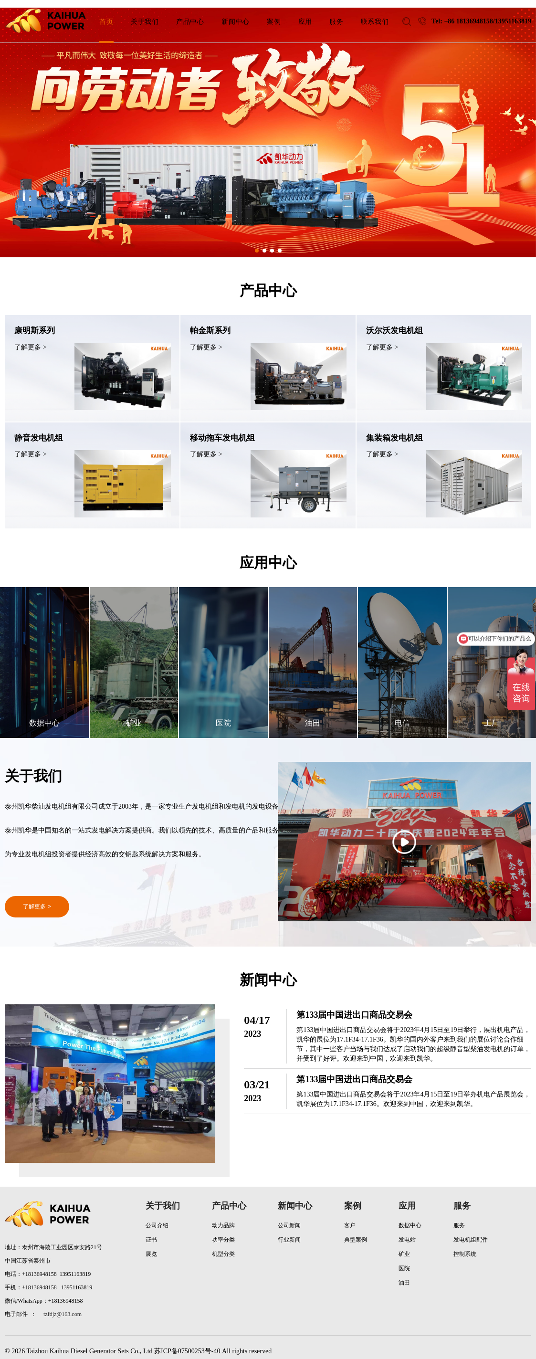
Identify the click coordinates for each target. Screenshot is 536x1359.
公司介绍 (157, 1217)
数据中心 (410, 1217)
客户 (350, 1217)
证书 (151, 1232)
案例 (352, 1198)
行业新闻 (289, 1232)
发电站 (407, 1232)
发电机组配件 (470, 1232)
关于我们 (163, 1198)
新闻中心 (295, 1198)
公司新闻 (289, 1217)
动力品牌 (223, 1217)
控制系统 (464, 1246)
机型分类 (223, 1246)
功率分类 (223, 1232)
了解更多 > (37, 898)
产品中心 (229, 1198)
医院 (404, 1260)
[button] (257, 251)
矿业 (404, 1246)
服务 (462, 1198)
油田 (404, 1275)
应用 (407, 1198)
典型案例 (355, 1232)
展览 (151, 1246)
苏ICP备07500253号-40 (187, 1343)
